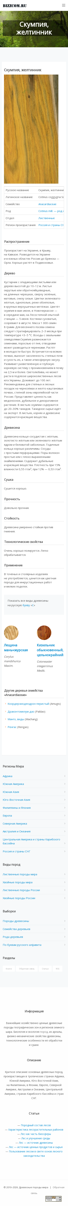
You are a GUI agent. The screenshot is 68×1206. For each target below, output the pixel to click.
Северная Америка (15, 823)
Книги (9, 968)
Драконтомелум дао (21, 711)
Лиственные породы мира (20, 874)
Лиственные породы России (21, 890)
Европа (7, 815)
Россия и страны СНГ (52, 225)
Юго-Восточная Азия (16, 799)
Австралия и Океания (16, 831)
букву (26, 605)
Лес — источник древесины (36, 1142)
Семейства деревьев (16, 929)
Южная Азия (11, 792)
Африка (7, 776)
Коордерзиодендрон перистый (28, 703)
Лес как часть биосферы (36, 1134)
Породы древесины (16, 921)
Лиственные (46, 218)
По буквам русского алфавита (22, 945)
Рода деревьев (13, 937)
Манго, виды (16, 719)
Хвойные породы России (19, 898)
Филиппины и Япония (17, 807)
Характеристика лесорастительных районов (35, 1129)
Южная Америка (13, 784)
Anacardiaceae (47, 204)
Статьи (45, 968)
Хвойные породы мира (17, 882)
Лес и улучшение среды (35, 1138)
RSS (57, 968)
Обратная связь (27, 968)
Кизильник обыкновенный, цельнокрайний (50, 650)
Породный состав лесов (36, 1125)
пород (44, 1031)
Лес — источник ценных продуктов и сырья (36, 1147)
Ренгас (12, 727)
